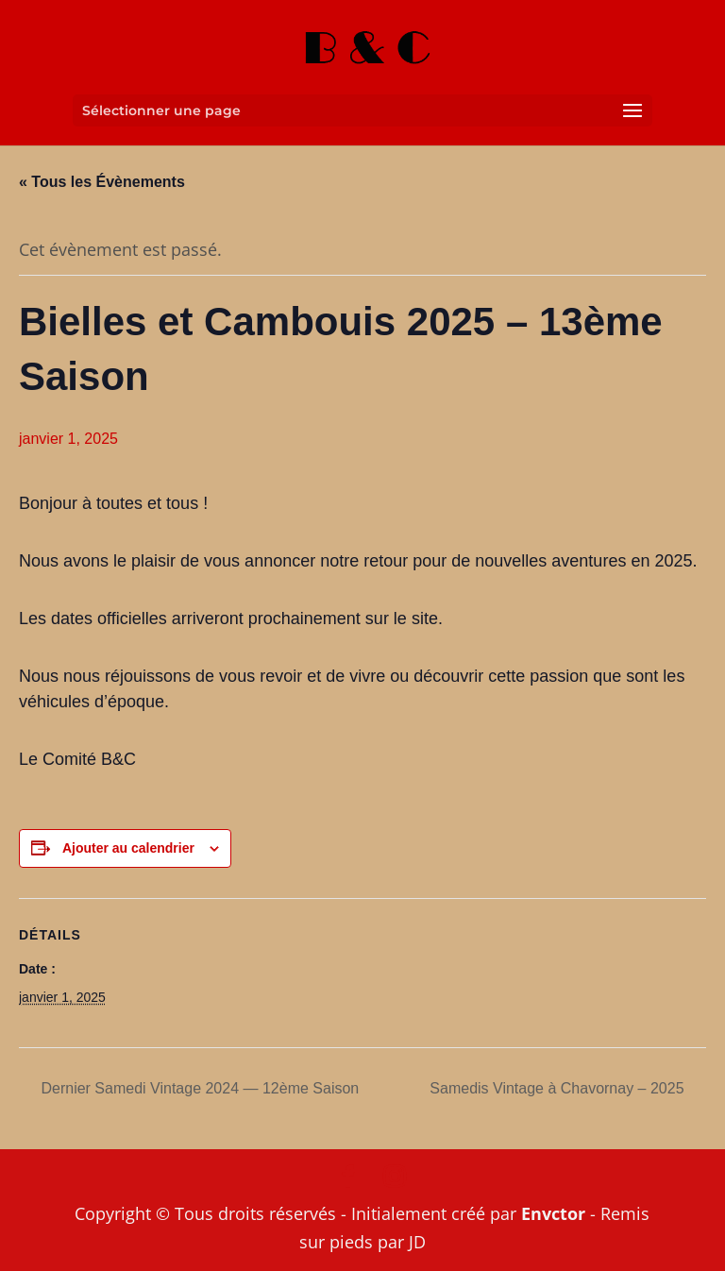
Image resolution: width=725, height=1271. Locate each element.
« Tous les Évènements (102, 182)
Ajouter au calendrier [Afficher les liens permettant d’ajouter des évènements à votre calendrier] (128, 848)
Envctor (553, 1213)
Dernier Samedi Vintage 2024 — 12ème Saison (198, 1088)
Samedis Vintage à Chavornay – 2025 (559, 1088)
